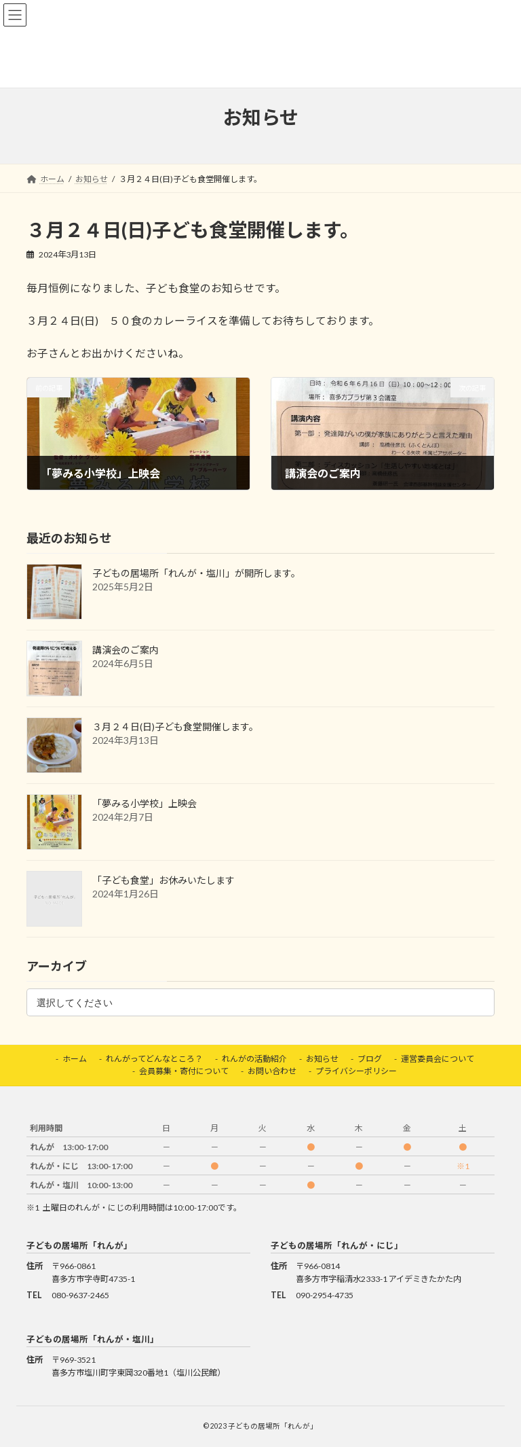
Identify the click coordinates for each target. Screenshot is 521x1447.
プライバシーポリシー (356, 1071)
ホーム (74, 1059)
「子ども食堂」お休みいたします (163, 880)
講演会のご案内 (125, 650)
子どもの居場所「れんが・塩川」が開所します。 (196, 573)
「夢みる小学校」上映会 (144, 803)
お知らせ (322, 1059)
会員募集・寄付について (184, 1071)
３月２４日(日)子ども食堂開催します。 (175, 726)
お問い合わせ (272, 1071)
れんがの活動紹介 (254, 1059)
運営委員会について (437, 1059)
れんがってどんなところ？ (154, 1059)
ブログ (370, 1059)
